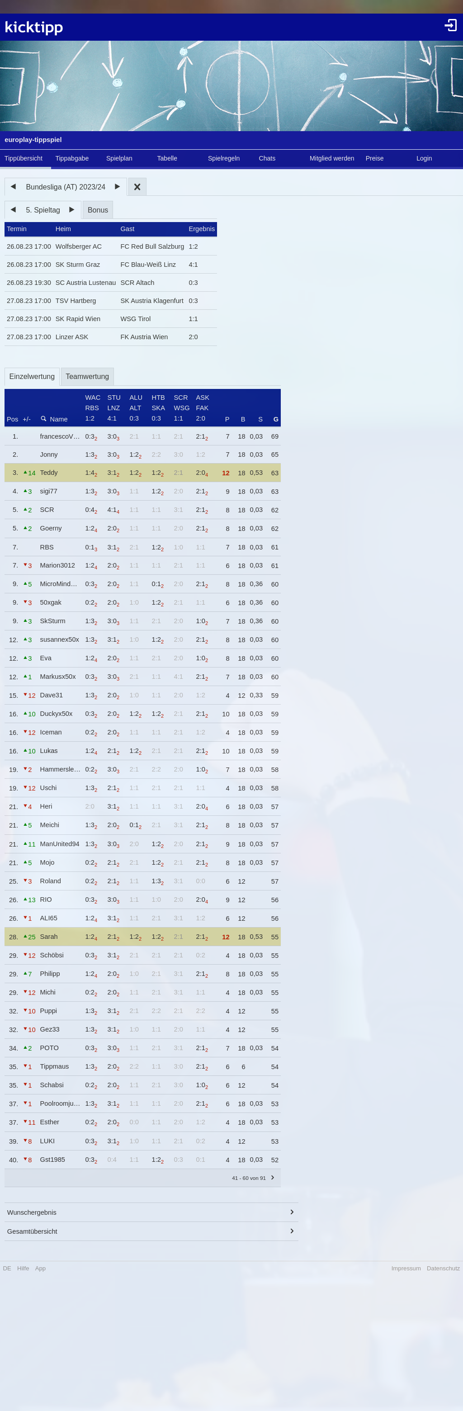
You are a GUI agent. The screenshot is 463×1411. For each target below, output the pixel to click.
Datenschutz (443, 1268)
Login (424, 158)
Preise (375, 158)
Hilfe (23, 1268)
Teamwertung (87, 376)
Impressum (406, 1268)
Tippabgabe (72, 158)
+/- (27, 419)
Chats (267, 158)
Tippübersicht (24, 158)
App (40, 1268)
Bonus (98, 210)
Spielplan (119, 158)
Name (54, 419)
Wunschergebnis (32, 1212)
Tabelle (167, 158)
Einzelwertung (32, 376)
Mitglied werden (332, 158)
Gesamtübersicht (32, 1231)
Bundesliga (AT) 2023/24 (65, 187)
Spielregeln (224, 158)
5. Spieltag (43, 210)
